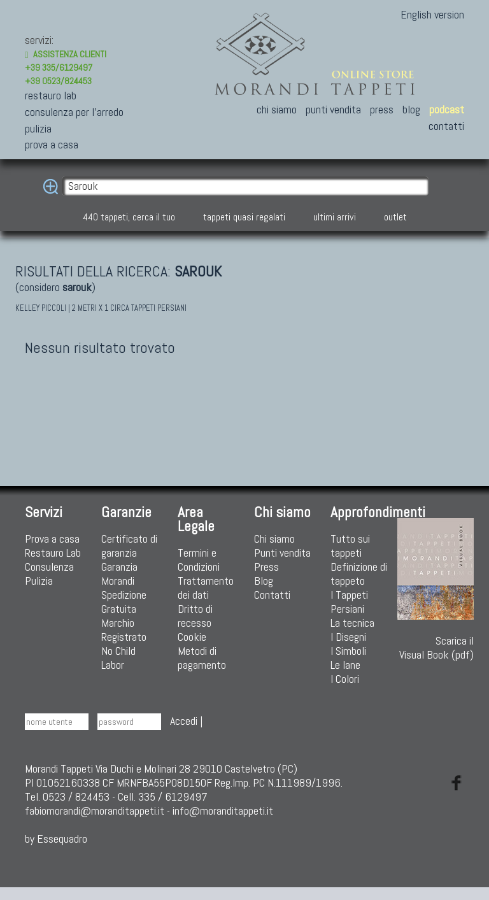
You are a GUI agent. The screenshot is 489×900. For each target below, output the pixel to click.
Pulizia (39, 580)
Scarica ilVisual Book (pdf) (435, 590)
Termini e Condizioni (199, 559)
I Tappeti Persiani (349, 601)
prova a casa (51, 144)
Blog (263, 580)
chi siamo (277, 109)
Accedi (183, 720)
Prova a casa (52, 538)
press (381, 109)
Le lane (345, 664)
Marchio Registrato (123, 629)
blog (411, 109)
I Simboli (348, 650)
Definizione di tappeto (358, 573)
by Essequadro (56, 838)
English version (432, 14)
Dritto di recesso (195, 615)
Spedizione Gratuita (123, 601)
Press (266, 566)
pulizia (38, 128)
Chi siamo (274, 538)
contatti (446, 125)
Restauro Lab (53, 552)
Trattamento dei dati (206, 587)
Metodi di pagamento (202, 657)
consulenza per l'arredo (74, 111)
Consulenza (49, 566)
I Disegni (348, 636)
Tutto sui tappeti (350, 545)
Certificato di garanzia (129, 545)
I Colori (344, 678)
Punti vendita (282, 552)
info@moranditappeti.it (223, 810)
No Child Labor (118, 657)
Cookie (192, 636)
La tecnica (352, 622)
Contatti (272, 594)
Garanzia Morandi (119, 573)
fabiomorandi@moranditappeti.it (94, 810)
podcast (446, 109)
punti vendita (333, 109)
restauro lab (50, 95)
